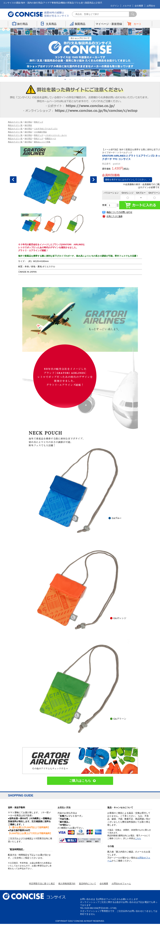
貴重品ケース (50, 139)
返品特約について (87, 883)
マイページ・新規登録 (109, 24)
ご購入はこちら (80, 780)
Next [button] (93, 179)
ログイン (114, 5)
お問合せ (151, 5)
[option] (80, 52)
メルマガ (127, 5)
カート (138, 24)
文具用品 (51, 24)
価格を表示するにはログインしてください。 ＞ (128, 179)
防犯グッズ (38, 122)
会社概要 (139, 5)
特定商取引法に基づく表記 (42, 883)
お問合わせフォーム (121, 883)
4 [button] (80, 79)
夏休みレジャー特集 (42, 142)
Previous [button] (13, 179)
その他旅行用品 (40, 132)
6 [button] (90, 79)
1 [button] (65, 79)
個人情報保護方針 (66, 883)
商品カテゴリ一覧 (15, 122)
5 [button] (85, 79)
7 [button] (95, 79)
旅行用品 (22, 24)
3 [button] (75, 79)
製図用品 (80, 24)
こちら (138, 838)
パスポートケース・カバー (56, 135)
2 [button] (70, 79)
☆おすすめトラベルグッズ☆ (46, 129)
